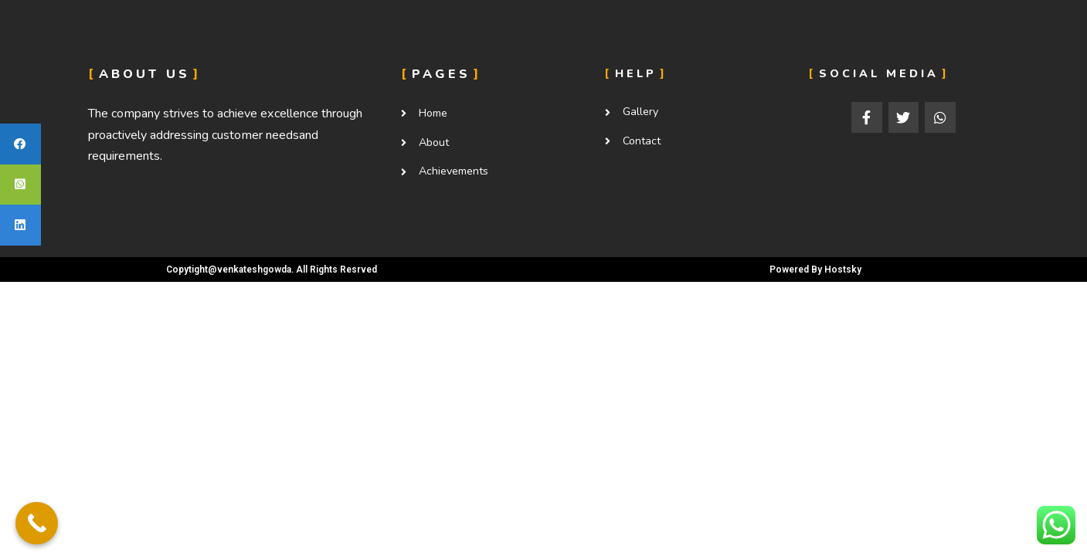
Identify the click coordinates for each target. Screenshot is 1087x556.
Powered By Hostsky (815, 269)
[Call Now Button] (36, 523)
